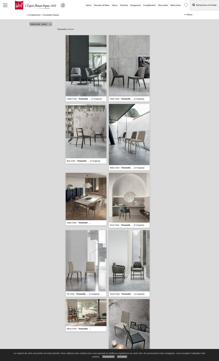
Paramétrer (108, 356)
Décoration (163, 5)
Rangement (135, 5)
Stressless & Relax (101, 5)
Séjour (115, 5)
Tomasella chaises (51, 15)
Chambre (124, 5)
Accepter (122, 356)
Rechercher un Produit (204, 5)
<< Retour (188, 15)
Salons (88, 5)
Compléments (149, 5)
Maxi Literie (176, 5)
